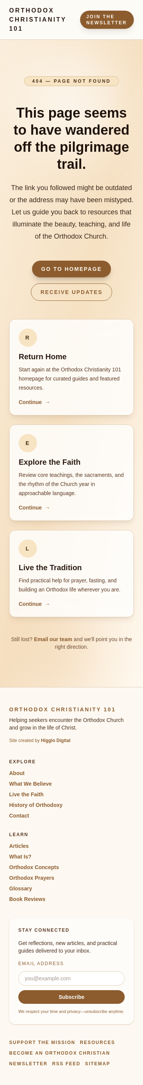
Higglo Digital (55, 740)
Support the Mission (42, 1042)
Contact (19, 816)
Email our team (53, 639)
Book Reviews (27, 899)
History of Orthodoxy (36, 805)
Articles (19, 846)
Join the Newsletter (106, 19)
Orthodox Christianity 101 (37, 19)
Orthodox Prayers (31, 878)
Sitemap (97, 1063)
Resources (97, 1042)
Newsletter (28, 1063)
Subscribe (72, 997)
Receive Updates (71, 292)
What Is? (20, 857)
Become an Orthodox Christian (59, 1053)
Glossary (20, 888)
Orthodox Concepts (34, 867)
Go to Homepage (71, 269)
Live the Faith (26, 794)
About (16, 773)
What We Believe (30, 784)
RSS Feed (66, 1063)
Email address (41, 963)
